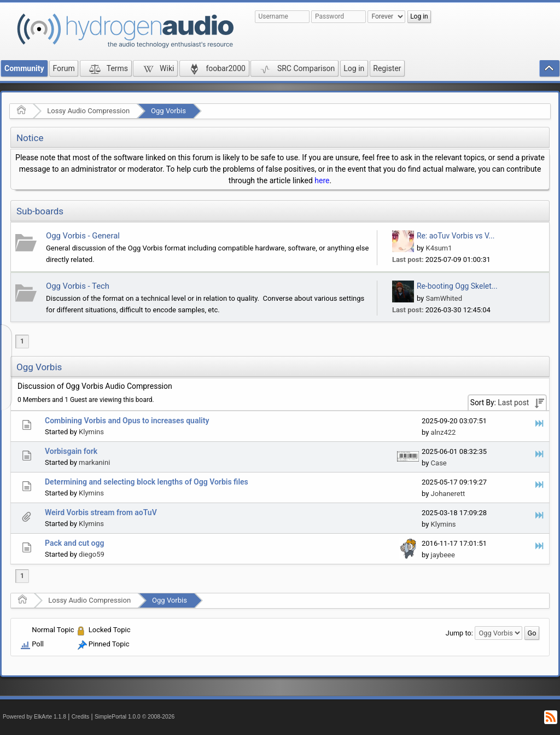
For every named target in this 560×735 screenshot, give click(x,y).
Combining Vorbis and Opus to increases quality (127, 420)
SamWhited (443, 298)
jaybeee (443, 555)
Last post (513, 402)
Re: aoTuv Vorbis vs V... (455, 235)
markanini (94, 462)
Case (439, 463)
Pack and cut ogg (74, 543)
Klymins (91, 432)
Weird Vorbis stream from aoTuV (101, 512)
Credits (81, 717)
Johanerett (448, 493)
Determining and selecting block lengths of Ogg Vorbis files (146, 481)
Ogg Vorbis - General (83, 236)
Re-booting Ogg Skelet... (457, 286)
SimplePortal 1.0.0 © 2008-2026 (134, 717)
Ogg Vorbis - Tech (77, 286)
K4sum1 (438, 248)
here (321, 180)
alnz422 (443, 432)
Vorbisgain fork (71, 451)
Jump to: (459, 633)
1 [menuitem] (22, 341)
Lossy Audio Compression (88, 111)
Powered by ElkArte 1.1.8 (34, 717)
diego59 (91, 554)
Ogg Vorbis (168, 111)
